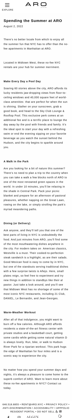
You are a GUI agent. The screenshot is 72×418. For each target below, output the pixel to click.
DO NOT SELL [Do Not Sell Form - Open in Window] (46, 411)
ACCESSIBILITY (44, 408)
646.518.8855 (11, 404)
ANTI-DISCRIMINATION (17, 408)
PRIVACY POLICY (57, 404)
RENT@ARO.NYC (32, 404)
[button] (7, 5)
